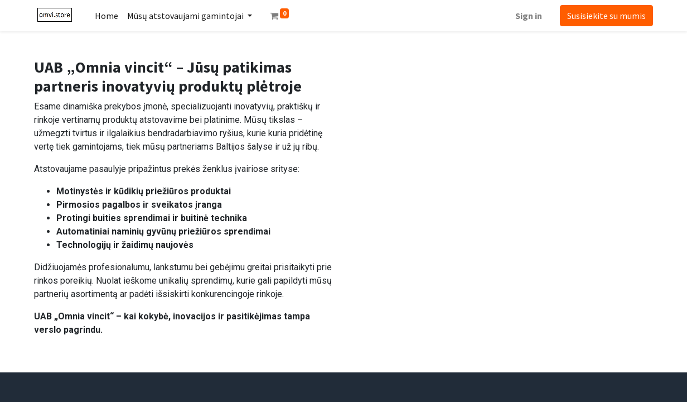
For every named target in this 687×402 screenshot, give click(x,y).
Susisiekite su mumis (606, 15)
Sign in (528, 15)
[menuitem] (106, 15)
